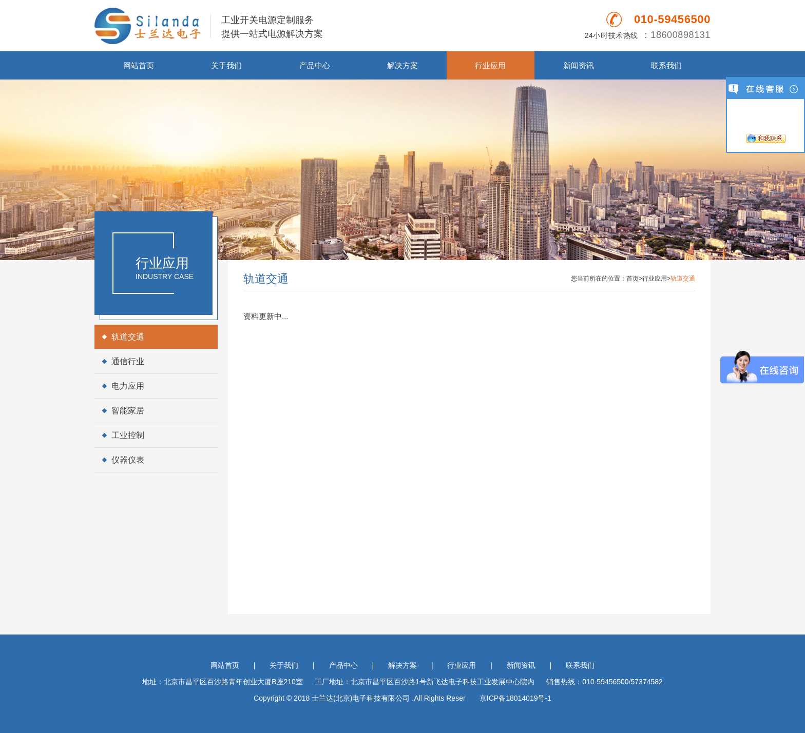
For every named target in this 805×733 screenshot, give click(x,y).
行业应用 (490, 65)
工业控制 (127, 435)
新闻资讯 (578, 65)
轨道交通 (127, 336)
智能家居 (127, 410)
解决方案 (402, 65)
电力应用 (127, 386)
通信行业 (127, 361)
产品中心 (314, 65)
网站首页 (138, 65)
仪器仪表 (127, 459)
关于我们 (226, 65)
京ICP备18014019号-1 (515, 698)
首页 (632, 278)
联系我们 (666, 65)
